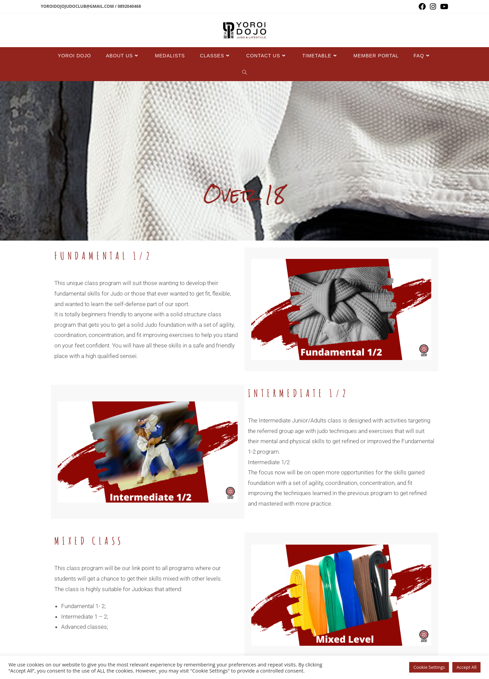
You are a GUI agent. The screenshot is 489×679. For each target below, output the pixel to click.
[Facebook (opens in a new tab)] (422, 6)
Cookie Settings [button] (429, 667)
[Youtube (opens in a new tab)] (443, 6)
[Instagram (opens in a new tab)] (433, 6)
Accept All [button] (466, 667)
